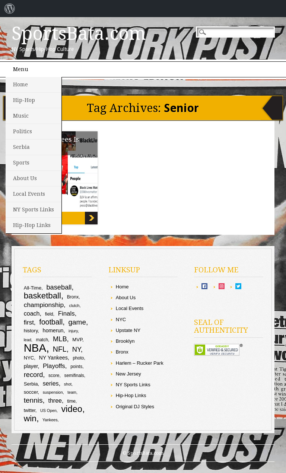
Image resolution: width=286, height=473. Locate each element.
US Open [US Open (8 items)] (48, 410)
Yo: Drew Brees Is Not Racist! (91, 218)
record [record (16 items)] (33, 374)
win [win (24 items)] (30, 418)
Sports (21, 163)
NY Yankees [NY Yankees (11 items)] (53, 358)
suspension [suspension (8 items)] (53, 392)
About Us (25, 178)
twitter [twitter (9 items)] (29, 410)
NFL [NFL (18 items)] (60, 349)
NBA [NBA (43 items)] (35, 348)
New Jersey (128, 374)
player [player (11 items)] (31, 366)
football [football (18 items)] (51, 322)
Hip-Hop (24, 100)
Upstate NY (128, 330)
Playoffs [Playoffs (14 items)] (54, 366)
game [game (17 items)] (77, 322)
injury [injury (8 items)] (73, 331)
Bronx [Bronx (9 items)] (73, 297)
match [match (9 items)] (42, 339)
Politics (22, 131)
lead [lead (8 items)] (27, 340)
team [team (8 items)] (71, 392)
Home (20, 84)
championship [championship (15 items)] (44, 305)
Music (21, 116)
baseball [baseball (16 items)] (59, 287)
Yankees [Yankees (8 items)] (50, 420)
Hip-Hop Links (32, 225)
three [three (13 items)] (55, 400)
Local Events (29, 194)
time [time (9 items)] (71, 401)
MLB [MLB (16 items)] (60, 339)
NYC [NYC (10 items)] (29, 358)
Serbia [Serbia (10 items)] (31, 384)
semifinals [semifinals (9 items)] (74, 375)
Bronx (122, 352)
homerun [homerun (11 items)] (53, 330)
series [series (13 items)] (51, 383)
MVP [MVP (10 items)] (77, 339)
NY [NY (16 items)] (76, 349)
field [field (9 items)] (49, 314)
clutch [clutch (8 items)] (74, 305)
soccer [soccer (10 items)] (31, 392)
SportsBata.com (79, 33)
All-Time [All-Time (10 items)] (33, 288)
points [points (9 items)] (76, 366)
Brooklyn (125, 341)
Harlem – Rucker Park (139, 363)
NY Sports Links (33, 209)
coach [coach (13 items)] (32, 313)
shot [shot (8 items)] (68, 384)
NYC (121, 319)
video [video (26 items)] (71, 409)
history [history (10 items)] (31, 330)
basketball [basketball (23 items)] (42, 295)
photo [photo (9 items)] (78, 358)
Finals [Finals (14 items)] (66, 313)
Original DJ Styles (135, 406)
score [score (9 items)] (53, 375)
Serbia (21, 147)
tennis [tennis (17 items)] (33, 400)
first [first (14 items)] (29, 322)
